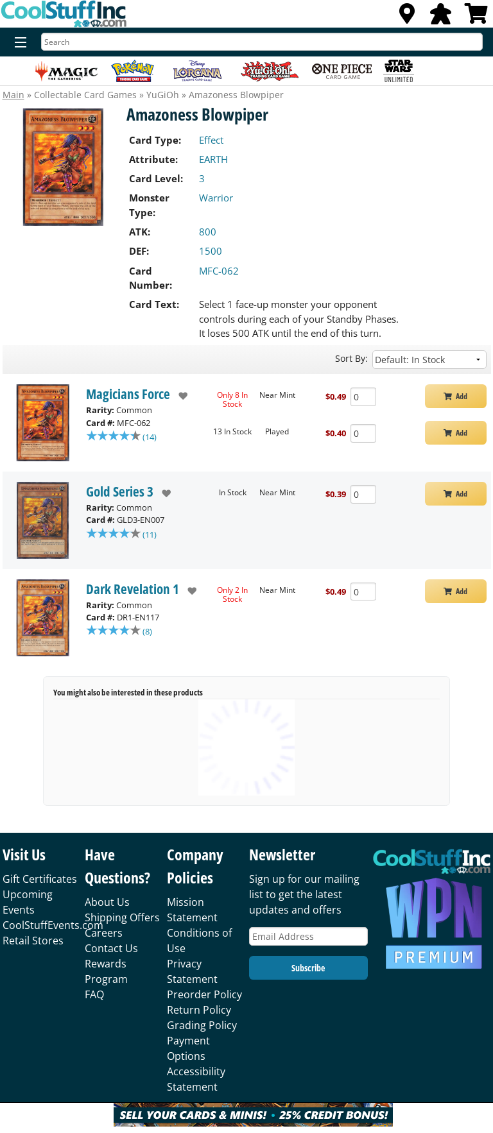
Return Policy (199, 1010)
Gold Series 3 (119, 491)
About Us (107, 902)
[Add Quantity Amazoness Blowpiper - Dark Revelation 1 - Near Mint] (363, 592)
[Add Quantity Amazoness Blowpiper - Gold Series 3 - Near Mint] (363, 494)
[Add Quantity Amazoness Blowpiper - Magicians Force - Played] (363, 433)
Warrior (216, 197)
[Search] (262, 42)
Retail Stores (33, 940)
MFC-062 (219, 270)
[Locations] (407, 17)
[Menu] (17, 43)
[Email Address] (308, 936)
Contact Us (111, 948)
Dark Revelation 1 (132, 589)
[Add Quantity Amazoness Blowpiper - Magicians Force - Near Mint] (363, 397)
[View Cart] (476, 17)
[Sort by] (429, 359)
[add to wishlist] (178, 396)
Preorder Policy (204, 994)
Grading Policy (202, 1025)
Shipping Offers (122, 917)
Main (13, 95)
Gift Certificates (40, 879)
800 (207, 231)
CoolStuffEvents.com (53, 925)
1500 (210, 250)
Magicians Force (128, 394)
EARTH (213, 159)
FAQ (94, 994)
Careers (104, 933)
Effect (211, 139)
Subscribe (308, 968)
